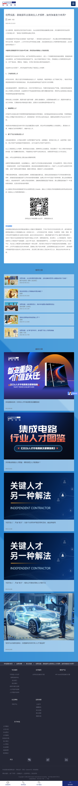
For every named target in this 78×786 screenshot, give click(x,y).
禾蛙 (23, 769)
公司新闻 (6, 735)
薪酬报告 (38, 707)
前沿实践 (29, 664)
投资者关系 (5, 738)
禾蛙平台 (14, 704)
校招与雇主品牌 (14, 686)
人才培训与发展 (14, 689)
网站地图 (5, 773)
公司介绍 (6, 729)
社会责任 (6, 732)
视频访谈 (38, 716)
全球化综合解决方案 (39, 674)
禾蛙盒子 (18, 769)
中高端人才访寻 (14, 674)
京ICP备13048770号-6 (53, 776)
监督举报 (27, 773)
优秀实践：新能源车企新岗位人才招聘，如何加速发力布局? (55, 664)
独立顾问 (14, 683)
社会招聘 (6, 747)
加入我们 (6, 741)
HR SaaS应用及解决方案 (62, 674)
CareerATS (29, 769)
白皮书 (39, 704)
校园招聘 (6, 750)
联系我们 (6, 753)
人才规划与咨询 (14, 692)
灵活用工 (14, 680)
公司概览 (6, 726)
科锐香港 (35, 769)
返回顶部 (70, 783)
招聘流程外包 (15, 677)
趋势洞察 (19, 664)
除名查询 (34, 773)
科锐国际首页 (8, 664)
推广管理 (12, 773)
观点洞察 (38, 713)
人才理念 (6, 744)
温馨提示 (19, 773)
